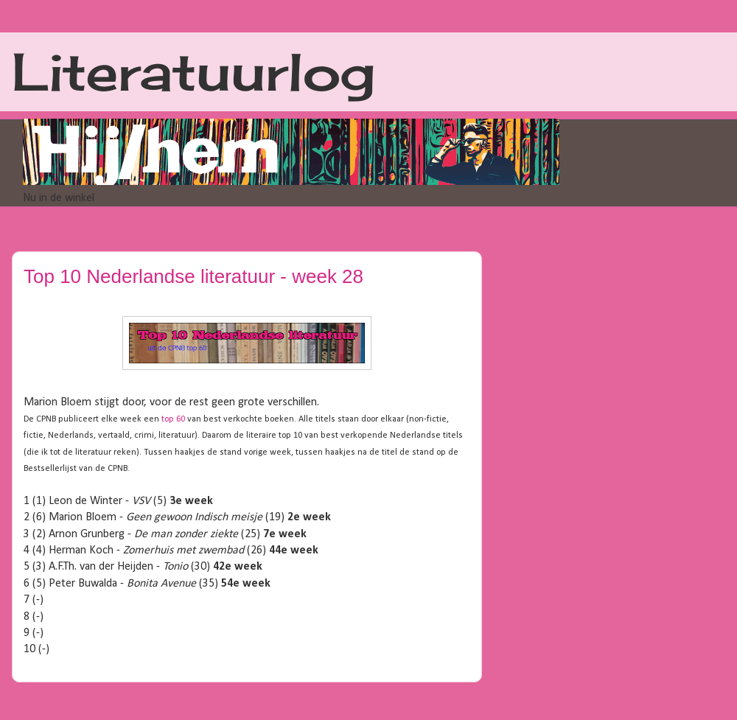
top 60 (173, 419)
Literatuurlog (193, 71)
